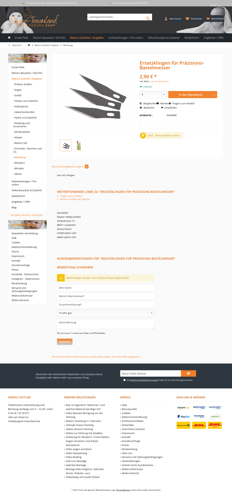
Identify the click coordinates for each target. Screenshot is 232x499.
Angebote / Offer (21, 201)
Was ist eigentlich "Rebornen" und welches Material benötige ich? (85, 407)
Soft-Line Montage (76, 461)
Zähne (18, 174)
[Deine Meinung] (105, 324)
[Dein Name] (105, 287)
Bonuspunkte (129, 409)
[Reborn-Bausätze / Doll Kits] (49, 37)
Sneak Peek (18, 67)
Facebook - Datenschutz (25, 274)
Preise (15, 269)
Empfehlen (169, 107)
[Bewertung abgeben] (105, 313)
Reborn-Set (20, 143)
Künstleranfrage (21, 265)
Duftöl (17, 95)
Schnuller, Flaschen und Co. (27, 150)
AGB (14, 237)
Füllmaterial (21, 106)
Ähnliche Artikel (61, 356)
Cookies (16, 242)
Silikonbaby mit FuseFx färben (83, 477)
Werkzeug (20, 157)
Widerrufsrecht (20, 300)
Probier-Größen (23, 84)
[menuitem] (214, 18)
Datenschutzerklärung (24, 247)
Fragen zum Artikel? (182, 103)
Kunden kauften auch (82, 356)
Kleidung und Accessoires (21, 125)
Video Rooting (73, 457)
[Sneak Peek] (21, 37)
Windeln (19, 168)
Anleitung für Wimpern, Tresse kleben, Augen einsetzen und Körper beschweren (88, 441)
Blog (14, 207)
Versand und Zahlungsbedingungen (24, 289)
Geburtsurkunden (24, 112)
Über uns (127, 453)
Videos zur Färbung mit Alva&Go (84, 433)
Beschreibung (60, 166)
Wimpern (19, 162)
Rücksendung (19, 283)
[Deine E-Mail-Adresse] (105, 296)
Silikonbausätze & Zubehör (27, 190)
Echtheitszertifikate (132, 421)
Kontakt (16, 260)
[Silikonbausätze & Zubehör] (163, 37)
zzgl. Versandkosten (159, 81)
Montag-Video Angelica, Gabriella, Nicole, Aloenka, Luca (85, 471)
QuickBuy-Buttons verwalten (27, 215)
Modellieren (18, 196)
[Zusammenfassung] (105, 304)
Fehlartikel (128, 425)
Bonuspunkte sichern (167, 135)
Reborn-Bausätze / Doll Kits (27, 73)
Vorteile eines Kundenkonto (137, 465)
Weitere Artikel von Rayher (73, 199)
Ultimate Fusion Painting (80, 425)
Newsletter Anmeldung (25, 233)
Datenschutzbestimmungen (144, 380)
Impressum (18, 256)
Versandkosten (123, 490)
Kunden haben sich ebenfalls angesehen (117, 356)
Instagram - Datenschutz (25, 278)
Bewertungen (78, 166)
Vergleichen (148, 103)
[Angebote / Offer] (213, 37)
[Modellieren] (191, 37)
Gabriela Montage (76, 465)
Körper (18, 137)
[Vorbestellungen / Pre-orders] (125, 37)
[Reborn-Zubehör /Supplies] (87, 37)
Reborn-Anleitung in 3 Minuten (83, 421)
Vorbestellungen (131, 461)
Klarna (15, 251)
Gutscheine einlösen (133, 429)
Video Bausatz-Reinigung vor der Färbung (84, 415)
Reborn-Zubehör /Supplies (27, 78)
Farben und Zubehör (26, 100)
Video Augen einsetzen (79, 449)
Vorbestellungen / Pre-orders (24, 183)
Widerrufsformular (22, 295)
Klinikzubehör (22, 131)
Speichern (64, 341)
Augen (18, 89)
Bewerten (147, 107)
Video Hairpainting (76, 453)
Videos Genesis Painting (79, 429)
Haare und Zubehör (25, 117)
